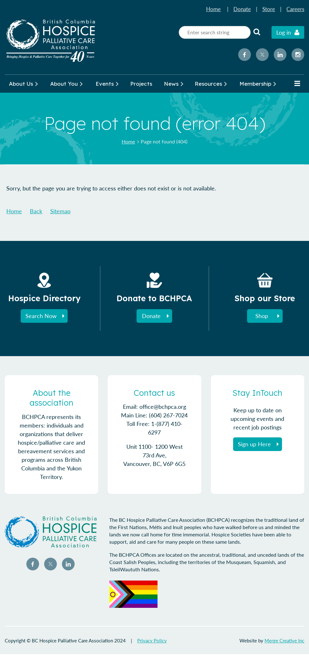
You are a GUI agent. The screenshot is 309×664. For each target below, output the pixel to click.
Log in (283, 32)
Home (213, 9)
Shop (261, 315)
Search (256, 31)
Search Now (41, 315)
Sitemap (60, 211)
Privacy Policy (152, 640)
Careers (295, 9)
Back (36, 211)
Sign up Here (254, 444)
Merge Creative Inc (284, 640)
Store (268, 9)
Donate (242, 9)
